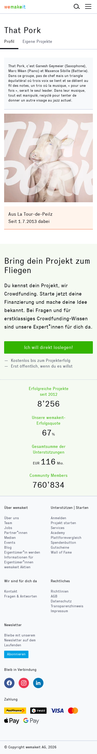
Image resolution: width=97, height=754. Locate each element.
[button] (76, 6)
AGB (54, 596)
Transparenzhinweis (67, 606)
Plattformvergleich (66, 537)
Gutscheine (60, 547)
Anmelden (58, 518)
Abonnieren (16, 654)
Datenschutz (61, 601)
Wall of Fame (61, 552)
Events (9, 542)
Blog (8, 547)
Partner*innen (15, 533)
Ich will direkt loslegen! (48, 347)
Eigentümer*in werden (22, 552)
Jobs (8, 528)
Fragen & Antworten (20, 596)
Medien (10, 537)
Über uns (11, 518)
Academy (58, 533)
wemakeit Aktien (17, 567)
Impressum (59, 611)
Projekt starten (63, 523)
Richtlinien (60, 591)
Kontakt (10, 591)
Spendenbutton (63, 542)
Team (8, 523)
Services (57, 528)
